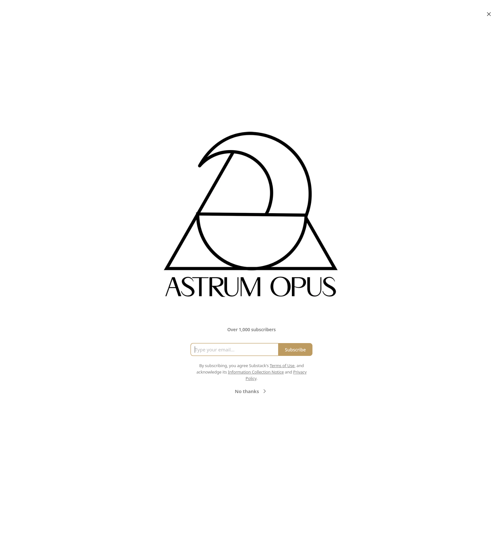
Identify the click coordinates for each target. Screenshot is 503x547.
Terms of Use (282, 365)
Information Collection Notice (256, 372)
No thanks (251, 391)
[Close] (488, 14)
